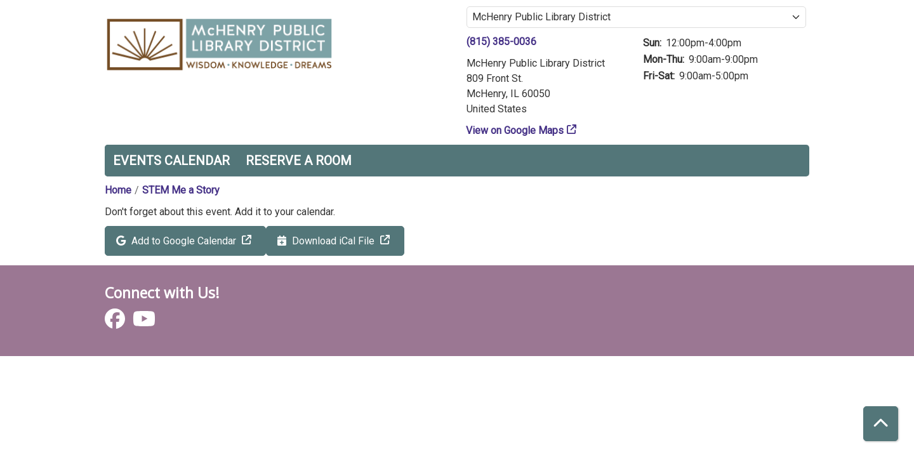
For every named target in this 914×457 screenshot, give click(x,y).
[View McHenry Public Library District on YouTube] (144, 323)
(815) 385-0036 (501, 42)
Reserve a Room (299, 160)
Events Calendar (171, 160)
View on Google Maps (515, 130)
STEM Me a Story (181, 190)
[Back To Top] (880, 423)
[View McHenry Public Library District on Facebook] (116, 323)
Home (118, 190)
